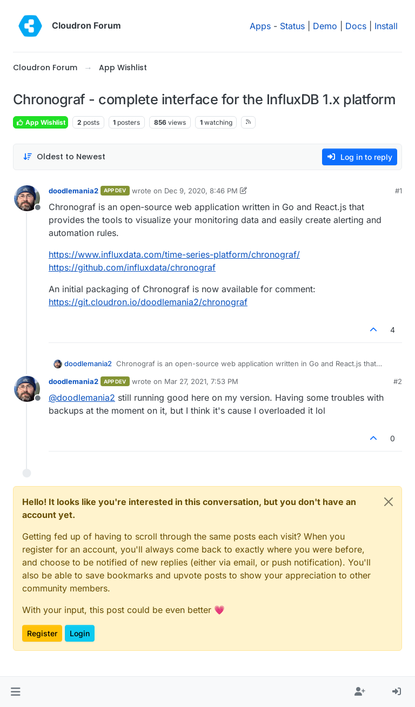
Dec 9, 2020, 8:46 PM (201, 190)
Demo (325, 26)
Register (42, 633)
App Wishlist (40, 122)
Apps (260, 26)
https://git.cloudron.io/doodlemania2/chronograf (148, 302)
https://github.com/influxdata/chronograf (132, 267)
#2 (397, 381)
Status (292, 26)
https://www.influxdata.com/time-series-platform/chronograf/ (174, 254)
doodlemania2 (73, 190)
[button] (15, 692)
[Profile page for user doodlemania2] (27, 198)
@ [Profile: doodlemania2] (82, 397)
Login (80, 633)
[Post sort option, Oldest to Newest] (64, 157)
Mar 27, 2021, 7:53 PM (201, 381)
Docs (355, 26)
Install (386, 26)
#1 (398, 190)
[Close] (388, 502)
